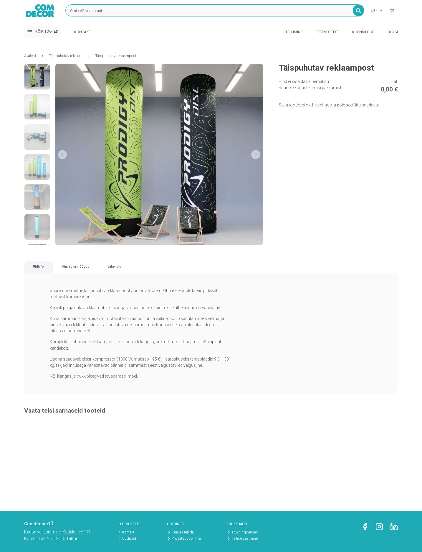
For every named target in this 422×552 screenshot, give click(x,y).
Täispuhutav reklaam (66, 56)
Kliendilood (363, 32)
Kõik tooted (43, 31)
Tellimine (294, 32)
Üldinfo (60, 272)
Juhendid (230, 272)
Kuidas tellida (183, 532)
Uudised (129, 538)
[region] (211, 272)
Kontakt (82, 32)
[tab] (60, 272)
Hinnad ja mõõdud (144, 272)
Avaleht (30, 56)
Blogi (393, 32)
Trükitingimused (244, 532)
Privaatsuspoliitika (186, 538)
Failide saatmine (244, 538)
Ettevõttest (327, 32)
